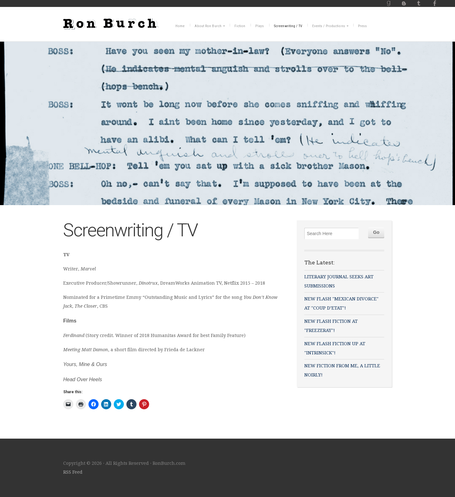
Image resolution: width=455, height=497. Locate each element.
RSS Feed (72, 472)
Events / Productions (328, 26)
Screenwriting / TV (288, 26)
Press (362, 26)
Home (180, 26)
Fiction (240, 26)
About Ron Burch (208, 26)
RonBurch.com (111, 23)
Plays (259, 26)
